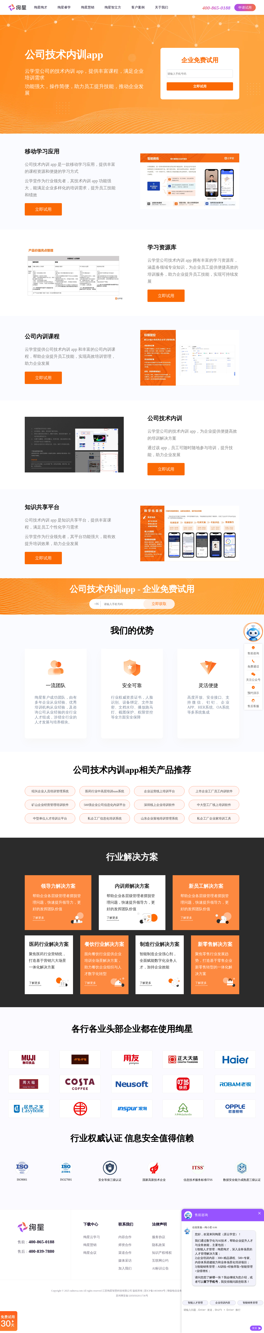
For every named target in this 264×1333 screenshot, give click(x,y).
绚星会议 (90, 1252)
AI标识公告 (160, 1268)
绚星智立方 (113, 7)
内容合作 (125, 1237)
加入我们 (125, 1268)
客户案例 (138, 7)
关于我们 (161, 7)
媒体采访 (125, 1260)
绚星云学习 (91, 1237)
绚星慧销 (87, 7)
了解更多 (38, 917)
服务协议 (158, 1237)
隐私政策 (158, 1245)
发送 (254, 1328)
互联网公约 (160, 1260)
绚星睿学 (64, 7)
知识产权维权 (162, 1252)
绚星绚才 (40, 7)
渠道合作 (125, 1252)
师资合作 (125, 1245)
